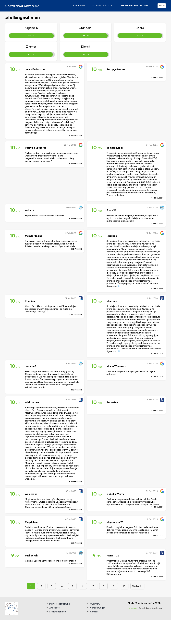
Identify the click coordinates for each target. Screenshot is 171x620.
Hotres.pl (132, 608)
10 (124, 586)
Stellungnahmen (102, 5)
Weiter (137, 586)
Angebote (79, 5)
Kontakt (94, 611)
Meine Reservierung (134, 5)
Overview (95, 603)
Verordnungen (97, 607)
